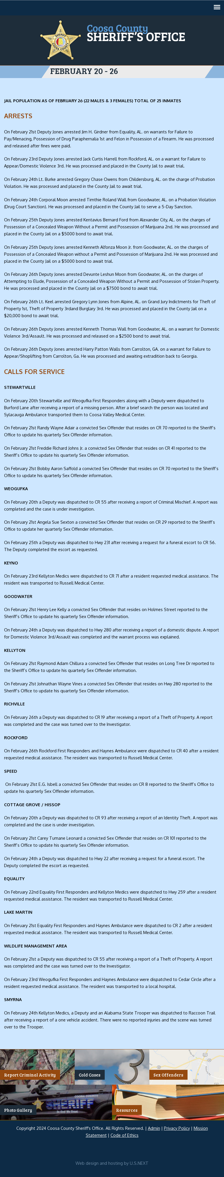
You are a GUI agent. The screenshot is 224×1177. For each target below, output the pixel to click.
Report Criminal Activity (30, 1075)
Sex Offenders (168, 1075)
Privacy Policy (177, 1128)
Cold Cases (89, 1075)
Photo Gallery (18, 1110)
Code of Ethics (125, 1135)
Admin (154, 1128)
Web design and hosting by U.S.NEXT (112, 1163)
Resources (126, 1110)
